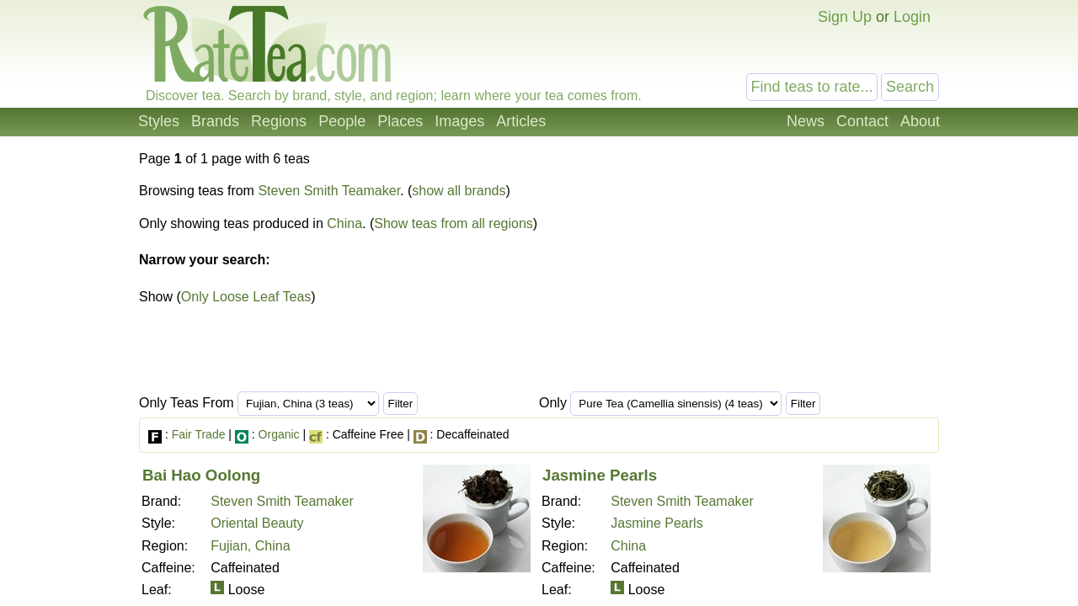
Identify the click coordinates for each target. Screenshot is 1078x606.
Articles (521, 121)
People (342, 121)
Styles (158, 121)
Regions (279, 121)
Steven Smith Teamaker (329, 190)
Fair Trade (199, 434)
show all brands (458, 190)
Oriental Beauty (257, 523)
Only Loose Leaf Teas (246, 297)
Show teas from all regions (453, 223)
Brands (215, 121)
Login (912, 16)
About (920, 121)
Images (459, 121)
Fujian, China (250, 546)
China (344, 223)
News (806, 121)
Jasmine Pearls (599, 475)
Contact (862, 121)
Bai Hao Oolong (201, 475)
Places (400, 121)
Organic (279, 434)
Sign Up (845, 16)
